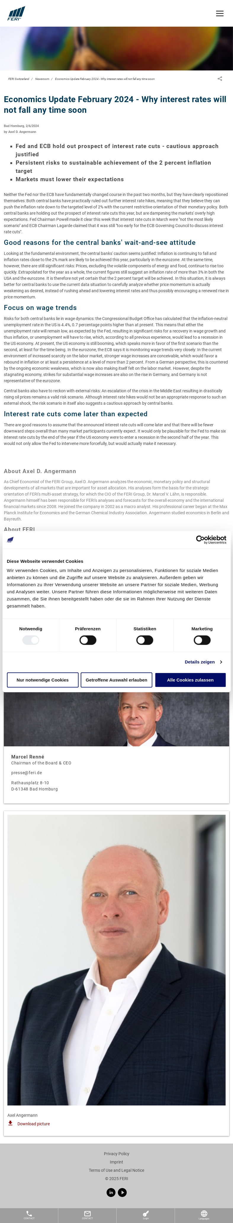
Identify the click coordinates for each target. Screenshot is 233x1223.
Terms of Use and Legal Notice (116, 1170)
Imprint (116, 1162)
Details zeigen (200, 662)
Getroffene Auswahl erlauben (116, 679)
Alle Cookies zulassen (190, 679)
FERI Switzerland (18, 79)
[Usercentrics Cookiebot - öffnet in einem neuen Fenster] (200, 539)
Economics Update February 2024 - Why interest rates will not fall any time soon (105, 79)
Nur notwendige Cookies (43, 679)
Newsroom (42, 79)
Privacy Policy (116, 1153)
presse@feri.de (26, 772)
